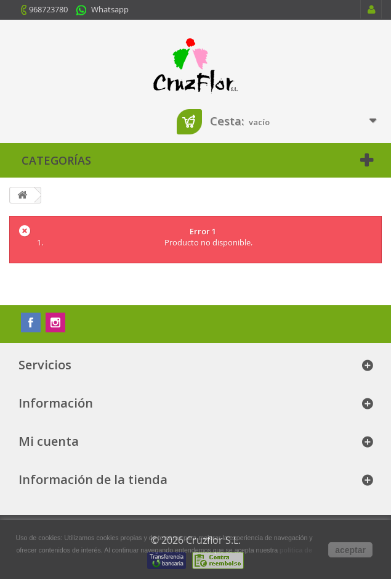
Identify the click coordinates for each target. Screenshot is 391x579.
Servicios (44, 364)
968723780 (48, 9)
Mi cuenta (48, 441)
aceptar (350, 550)
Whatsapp (110, 9)
